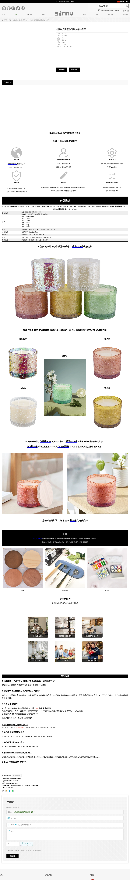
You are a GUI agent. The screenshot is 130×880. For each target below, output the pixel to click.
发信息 (12, 856)
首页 (3, 15)
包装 (43, 15)
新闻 (84, 15)
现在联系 (74, 70)
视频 (96, 15)
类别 (9, 20)
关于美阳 (125, 15)
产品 (15, 15)
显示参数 (62, 70)
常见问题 (110, 15)
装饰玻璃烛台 (23, 20)
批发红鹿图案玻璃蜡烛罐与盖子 (23, 812)
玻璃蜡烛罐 (16, 776)
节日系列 (29, 15)
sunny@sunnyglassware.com (110, 11)
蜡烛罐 (15, 20)
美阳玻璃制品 (37, 538)
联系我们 (126, 11)
